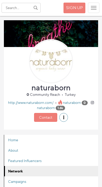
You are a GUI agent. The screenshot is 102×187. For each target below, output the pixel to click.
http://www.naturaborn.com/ (31, 102)
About (13, 150)
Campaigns (17, 181)
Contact (45, 117)
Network (15, 171)
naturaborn (72, 102)
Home (13, 140)
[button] (63, 117)
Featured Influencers (25, 160)
